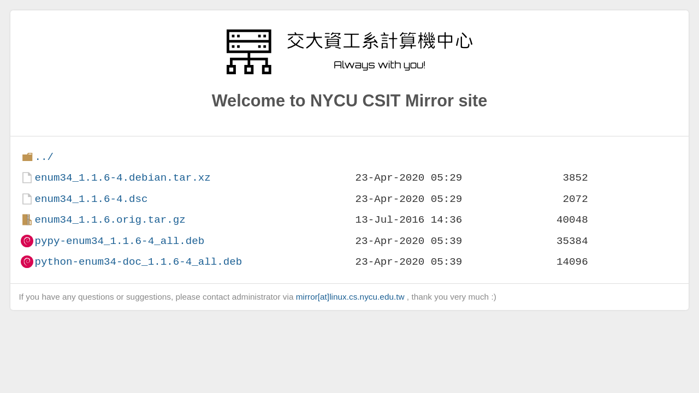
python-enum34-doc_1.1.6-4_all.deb (138, 261)
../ (44, 157)
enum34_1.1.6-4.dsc (90, 199)
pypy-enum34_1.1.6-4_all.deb (119, 241)
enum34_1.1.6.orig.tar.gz (109, 219)
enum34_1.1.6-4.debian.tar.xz (122, 177)
